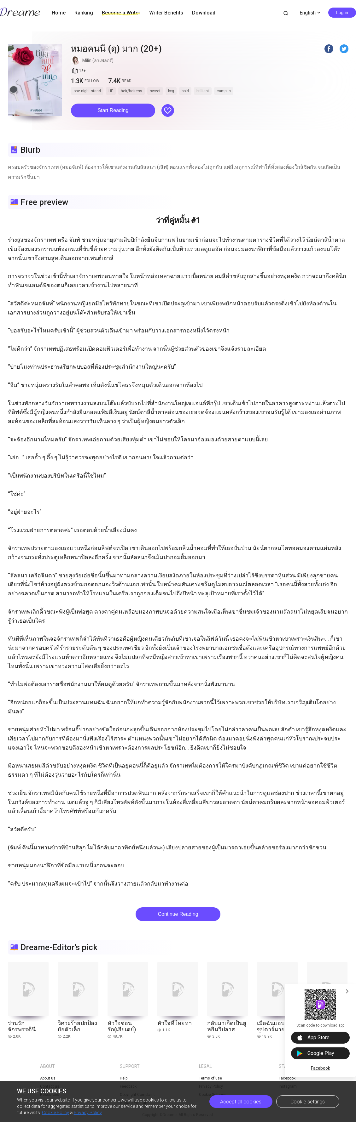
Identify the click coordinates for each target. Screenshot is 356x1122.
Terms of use (210, 1078)
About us (47, 1078)
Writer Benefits (166, 13)
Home (59, 13)
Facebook (320, 1068)
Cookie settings (307, 1102)
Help (123, 1078)
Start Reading (113, 110)
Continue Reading (178, 914)
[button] (113, 110)
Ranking (83, 13)
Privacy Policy (88, 1112)
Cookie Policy (55, 1112)
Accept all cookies (240, 1102)
